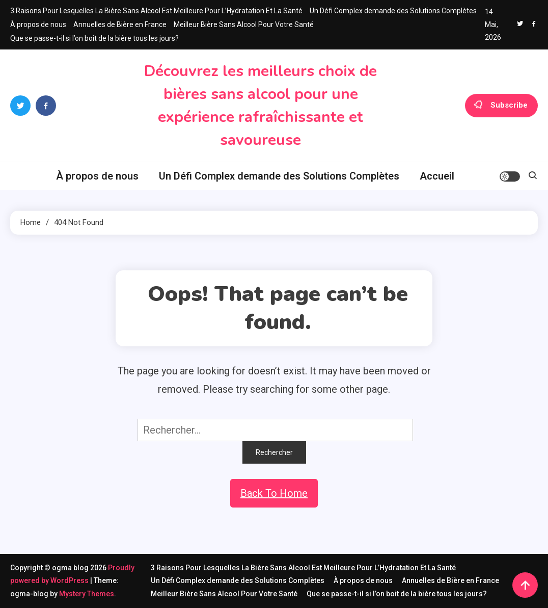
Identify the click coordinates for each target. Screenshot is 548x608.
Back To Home (274, 493)
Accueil (437, 176)
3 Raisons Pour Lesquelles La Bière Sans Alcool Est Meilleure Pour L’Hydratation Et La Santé (156, 11)
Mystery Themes (86, 594)
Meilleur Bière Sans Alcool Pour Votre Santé (244, 24)
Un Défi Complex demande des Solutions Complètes (393, 11)
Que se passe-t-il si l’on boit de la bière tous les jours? (94, 38)
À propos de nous (38, 24)
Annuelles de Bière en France (120, 24)
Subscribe (501, 105)
